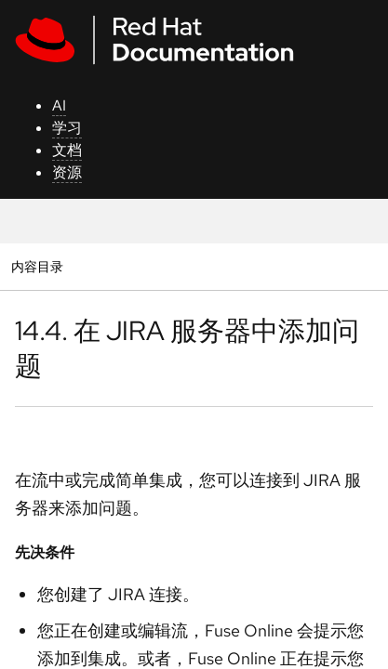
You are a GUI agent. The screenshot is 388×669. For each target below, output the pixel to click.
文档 (67, 150)
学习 (67, 128)
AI (59, 105)
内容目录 (36, 266)
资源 (67, 172)
